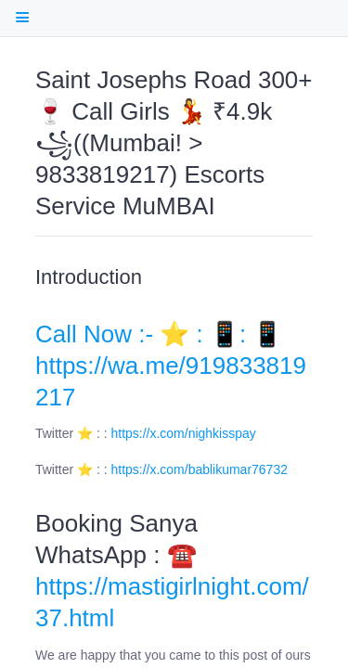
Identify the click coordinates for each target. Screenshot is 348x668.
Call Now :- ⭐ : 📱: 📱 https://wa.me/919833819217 (170, 365)
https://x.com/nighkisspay (183, 433)
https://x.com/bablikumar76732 (199, 469)
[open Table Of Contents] (22, 17)
